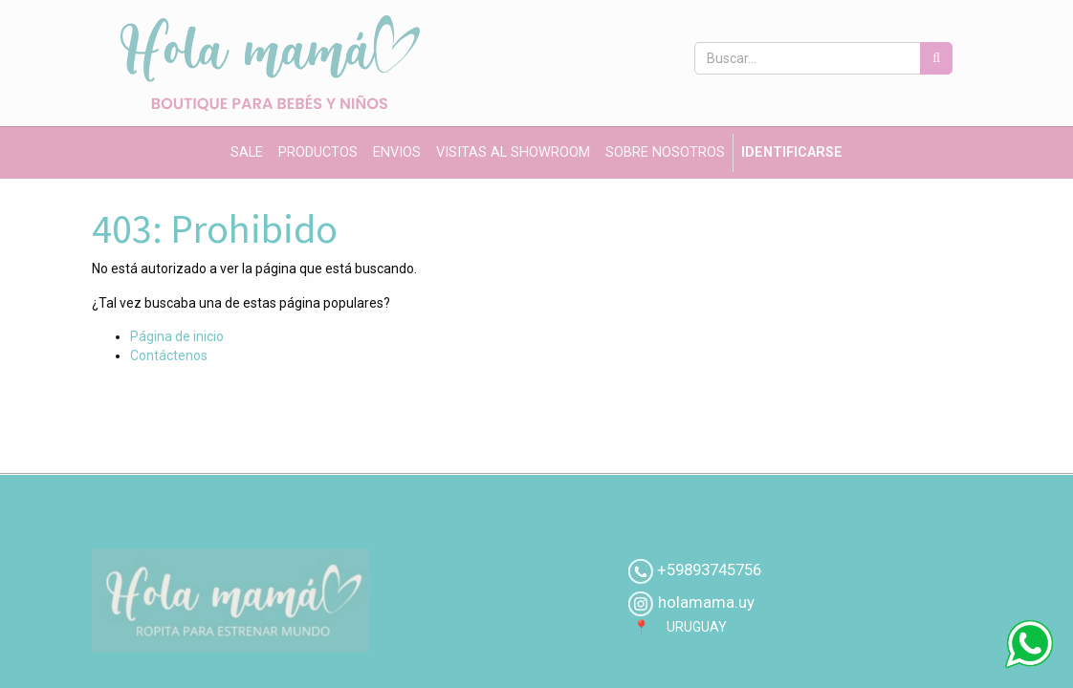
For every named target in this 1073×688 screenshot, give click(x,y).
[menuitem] (247, 153)
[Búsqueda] (936, 58)
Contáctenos (169, 355)
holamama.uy (704, 602)
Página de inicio (177, 336)
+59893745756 (709, 569)
